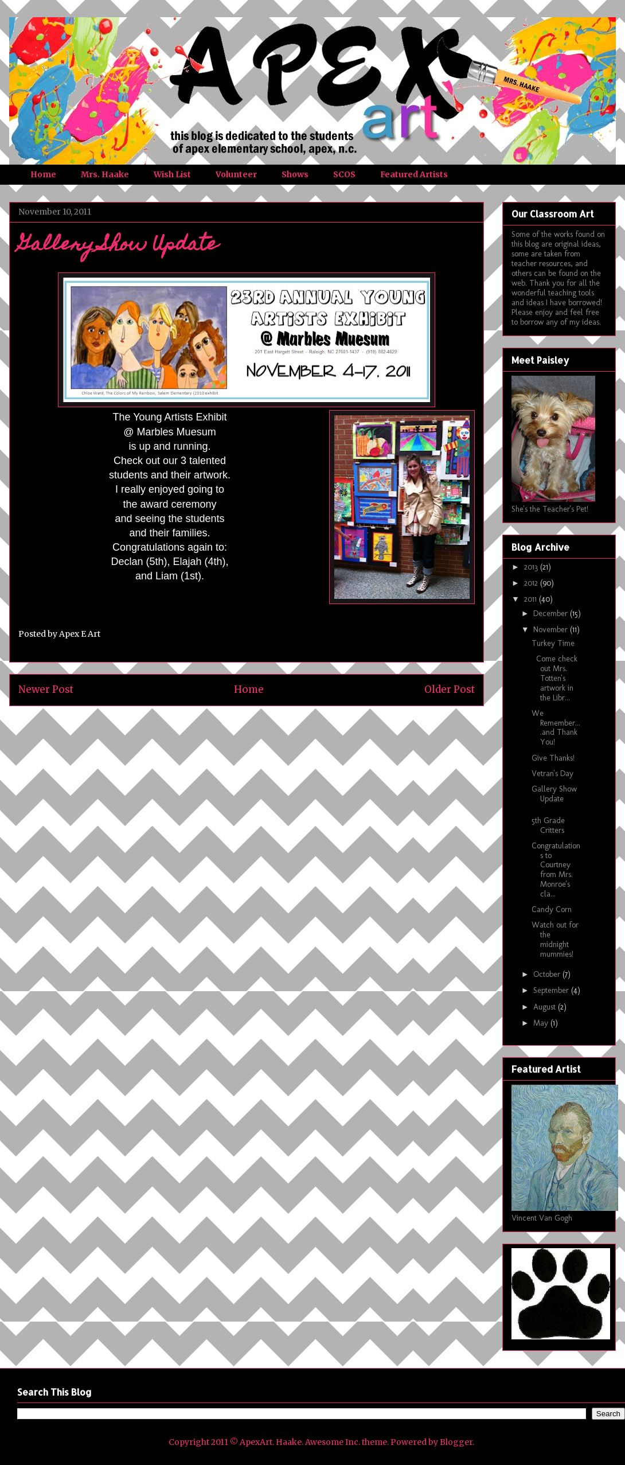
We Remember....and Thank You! (556, 727)
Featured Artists (414, 174)
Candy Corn (552, 909)
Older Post (449, 689)
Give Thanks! (553, 758)
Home (43, 174)
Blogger (456, 1442)
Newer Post (45, 689)
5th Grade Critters (548, 825)
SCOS (344, 174)
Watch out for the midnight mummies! (555, 939)
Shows (295, 174)
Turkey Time (553, 643)
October (547, 974)
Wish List (172, 174)
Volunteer (236, 174)
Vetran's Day (552, 773)
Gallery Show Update (554, 794)
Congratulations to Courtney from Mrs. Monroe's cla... (556, 870)
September (552, 990)
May (541, 1023)
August (545, 1007)
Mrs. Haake (105, 174)
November (551, 629)
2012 (532, 583)
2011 (531, 599)
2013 (532, 567)
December (551, 613)
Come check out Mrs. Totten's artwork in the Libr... (554, 678)
